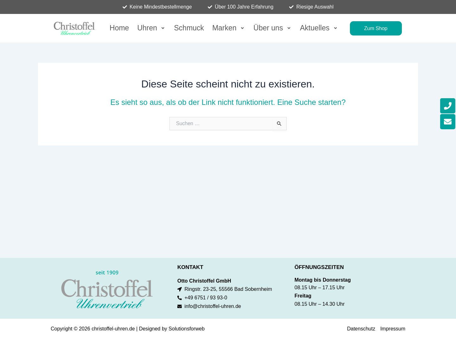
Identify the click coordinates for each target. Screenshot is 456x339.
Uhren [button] (151, 28)
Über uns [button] (272, 28)
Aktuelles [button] (319, 28)
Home (119, 28)
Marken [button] (228, 28)
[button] (151, 28)
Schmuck (189, 28)
